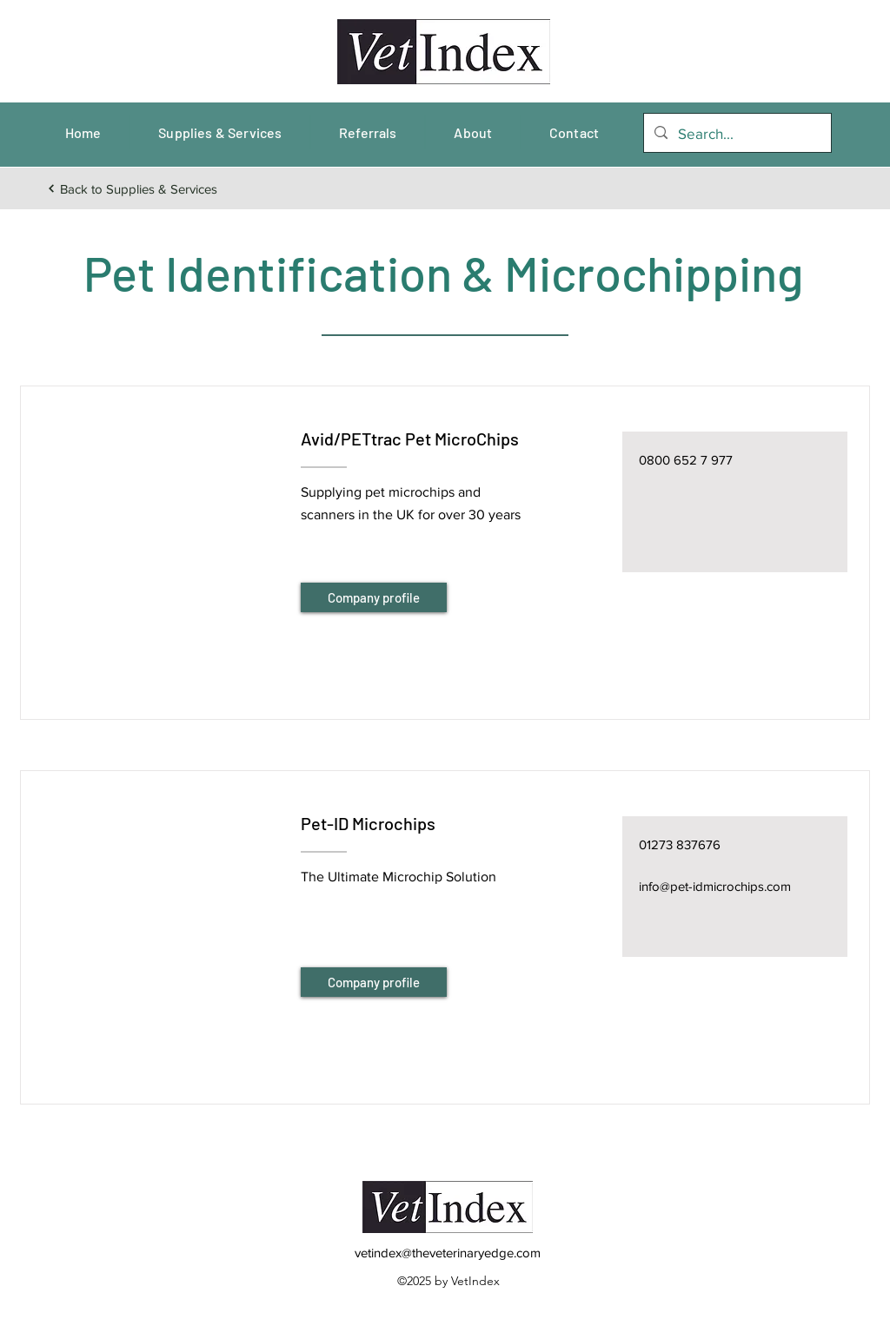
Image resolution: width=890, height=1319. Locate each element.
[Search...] (736, 134)
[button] (159, 531)
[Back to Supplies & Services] (131, 188)
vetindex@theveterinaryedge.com (448, 1252)
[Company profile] (374, 597)
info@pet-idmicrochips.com (715, 886)
